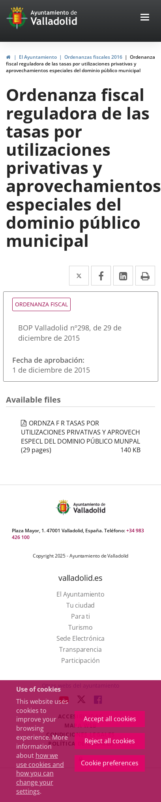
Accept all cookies (110, 718)
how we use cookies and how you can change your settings (40, 773)
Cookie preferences (110, 763)
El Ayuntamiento (38, 57)
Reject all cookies (109, 741)
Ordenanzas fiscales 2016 (93, 57)
